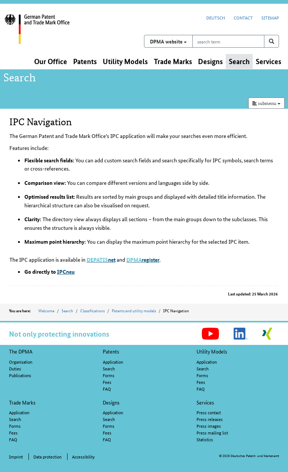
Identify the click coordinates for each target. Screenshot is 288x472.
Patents (111, 351)
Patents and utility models (134, 310)
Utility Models (211, 351)
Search (67, 310)
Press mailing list (212, 432)
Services (205, 402)
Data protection (47, 456)
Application (113, 361)
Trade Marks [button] (173, 61)
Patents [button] (85, 61)
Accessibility (83, 456)
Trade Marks (22, 402)
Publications (20, 375)
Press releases (209, 419)
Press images (208, 425)
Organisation (20, 361)
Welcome (46, 310)
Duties (15, 368)
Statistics (204, 439)
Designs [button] (210, 61)
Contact (243, 17)
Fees (107, 381)
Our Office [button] (50, 61)
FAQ (107, 388)
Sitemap (270, 17)
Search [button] (239, 61)
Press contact (208, 412)
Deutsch (215, 17)
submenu (266, 102)
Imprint (16, 456)
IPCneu (66, 271)
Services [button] (268, 61)
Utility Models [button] (125, 61)
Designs (111, 402)
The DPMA (21, 351)
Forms (108, 375)
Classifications (92, 310)
